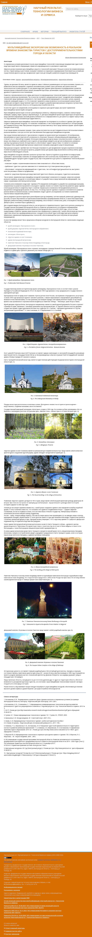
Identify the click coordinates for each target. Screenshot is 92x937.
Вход (87, 2)
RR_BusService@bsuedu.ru (12, 884)
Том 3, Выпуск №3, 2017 (48, 38)
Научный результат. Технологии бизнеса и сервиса (20, 38)
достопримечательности (49, 80)
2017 (38, 38)
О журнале (25, 32)
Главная (4, 2)
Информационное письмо (13, 887)
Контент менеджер (12, 934)
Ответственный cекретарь (15, 928)
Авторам (44, 32)
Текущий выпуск (58, 32)
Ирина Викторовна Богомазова (75, 58)
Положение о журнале (12, 890)
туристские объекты (66, 80)
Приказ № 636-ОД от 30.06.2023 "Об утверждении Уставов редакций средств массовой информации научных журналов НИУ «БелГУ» (31, 907)
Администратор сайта (13, 931)
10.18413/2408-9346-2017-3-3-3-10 (17, 43)
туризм (18, 80)
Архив (35, 32)
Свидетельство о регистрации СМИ (16, 898)
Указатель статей (77, 32)
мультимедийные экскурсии (31, 80)
